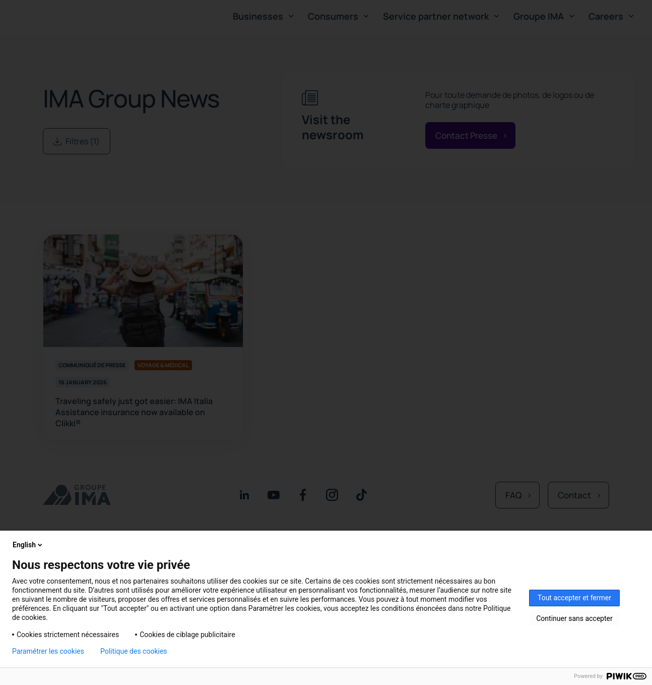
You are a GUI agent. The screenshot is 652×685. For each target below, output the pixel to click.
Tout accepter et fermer (574, 598)
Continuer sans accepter (574, 618)
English (28, 545)
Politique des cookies (133, 651)
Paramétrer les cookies (48, 651)
